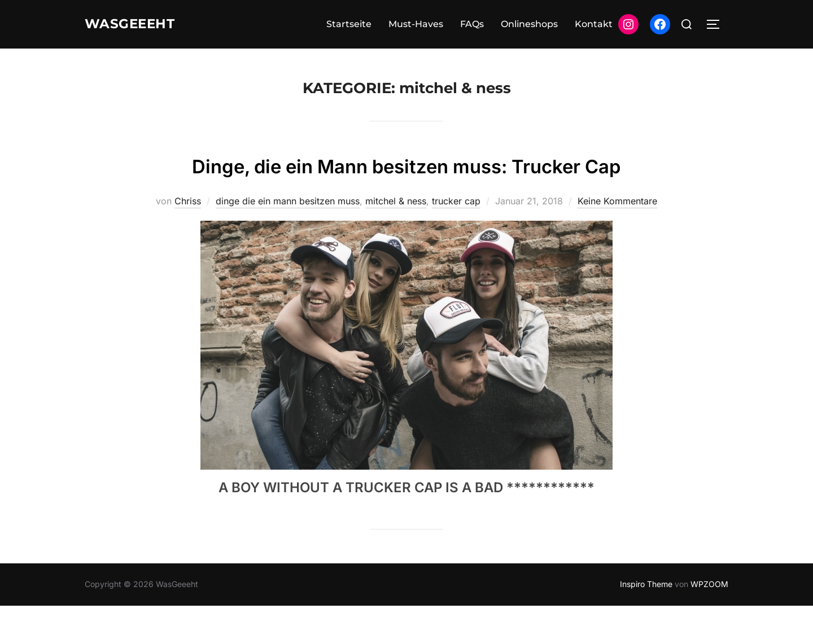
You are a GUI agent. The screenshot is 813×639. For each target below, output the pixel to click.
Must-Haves (415, 24)
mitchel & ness (395, 234)
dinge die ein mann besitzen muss (288, 234)
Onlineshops (529, 24)
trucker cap (456, 234)
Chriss (187, 234)
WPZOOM (709, 617)
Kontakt (594, 24)
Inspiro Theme (646, 617)
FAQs (472, 24)
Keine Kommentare (617, 234)
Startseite (348, 24)
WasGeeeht (136, 24)
